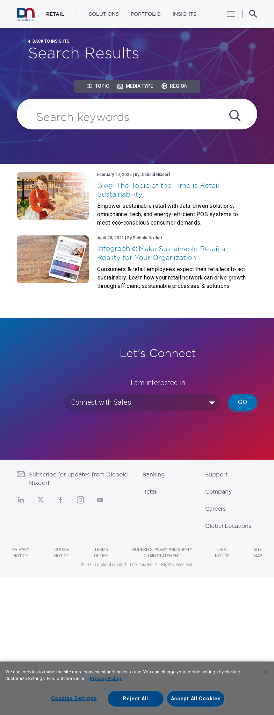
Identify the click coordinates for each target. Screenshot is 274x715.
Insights (184, 14)
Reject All (135, 699)
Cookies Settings (74, 698)
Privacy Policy (106, 678)
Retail (150, 491)
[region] (137, 688)
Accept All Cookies (196, 699)
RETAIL (55, 14)
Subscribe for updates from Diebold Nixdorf (78, 478)
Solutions (104, 14)
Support (216, 474)
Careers (215, 508)
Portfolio (146, 14)
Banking (153, 474)
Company (218, 491)
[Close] (266, 671)
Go (242, 402)
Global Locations (228, 525)
